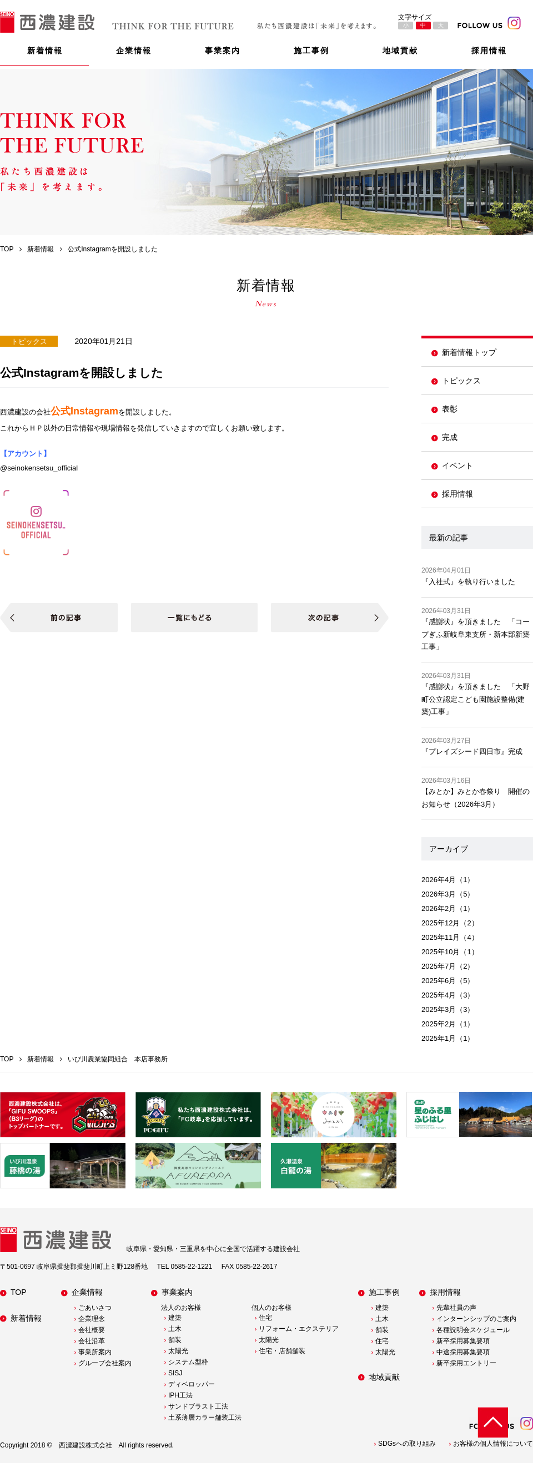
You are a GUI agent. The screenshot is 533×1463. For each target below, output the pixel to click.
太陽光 (178, 1351)
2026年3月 (438, 894)
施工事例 (311, 50)
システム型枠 (188, 1362)
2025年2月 (438, 1024)
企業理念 (91, 1318)
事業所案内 (95, 1352)
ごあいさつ (95, 1307)
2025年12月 (440, 923)
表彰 (449, 408)
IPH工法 (180, 1395)
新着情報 (45, 50)
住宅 (265, 1317)
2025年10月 (440, 952)
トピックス (461, 380)
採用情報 (489, 50)
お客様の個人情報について (493, 1443)
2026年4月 (438, 879)
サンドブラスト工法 (198, 1406)
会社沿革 (91, 1341)
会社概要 (91, 1330)
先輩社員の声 (456, 1307)
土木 (175, 1328)
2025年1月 (438, 1038)
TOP (19, 1292)
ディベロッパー (191, 1384)
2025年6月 (438, 980)
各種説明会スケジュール (473, 1330)
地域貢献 (400, 50)
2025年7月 (438, 966)
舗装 (175, 1340)
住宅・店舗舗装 (282, 1351)
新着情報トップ (469, 352)
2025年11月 (440, 937)
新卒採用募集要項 (463, 1341)
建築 (175, 1317)
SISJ (175, 1373)
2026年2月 (438, 908)
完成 (449, 437)
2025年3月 (438, 1009)
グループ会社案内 (105, 1363)
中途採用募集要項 (463, 1352)
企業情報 (134, 50)
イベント (457, 465)
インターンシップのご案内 (476, 1318)
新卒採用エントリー (466, 1363)
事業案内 (222, 50)
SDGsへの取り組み (407, 1443)
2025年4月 (438, 995)
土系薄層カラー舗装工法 (205, 1417)
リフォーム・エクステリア (299, 1328)
